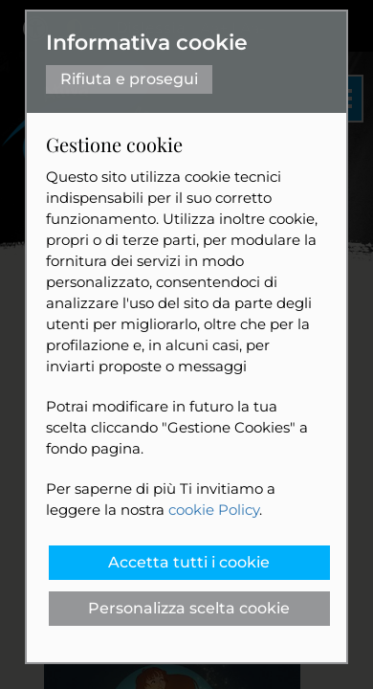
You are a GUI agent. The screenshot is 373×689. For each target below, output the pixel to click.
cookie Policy (213, 509)
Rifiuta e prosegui (129, 79)
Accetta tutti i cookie (189, 562)
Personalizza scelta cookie (189, 608)
